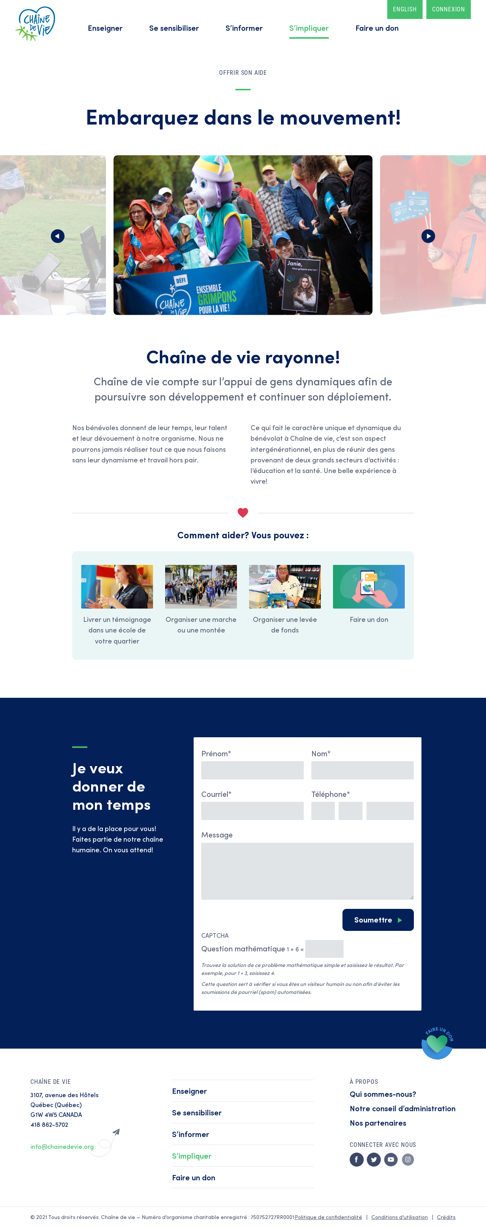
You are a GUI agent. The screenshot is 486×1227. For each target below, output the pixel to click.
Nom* (321, 753)
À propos (364, 1081)
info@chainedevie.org (62, 1146)
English (405, 9)
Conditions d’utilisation (399, 1217)
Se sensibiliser (174, 27)
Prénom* (216, 753)
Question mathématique (243, 948)
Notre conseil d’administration (403, 1108)
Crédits (446, 1217)
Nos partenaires (378, 1122)
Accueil (35, 23)
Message (217, 834)
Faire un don (377, 27)
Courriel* (216, 794)
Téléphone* (330, 794)
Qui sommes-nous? (383, 1093)
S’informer (244, 27)
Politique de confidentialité (328, 1217)
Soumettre (373, 919)
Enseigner (105, 27)
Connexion (448, 9)
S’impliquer (309, 27)
